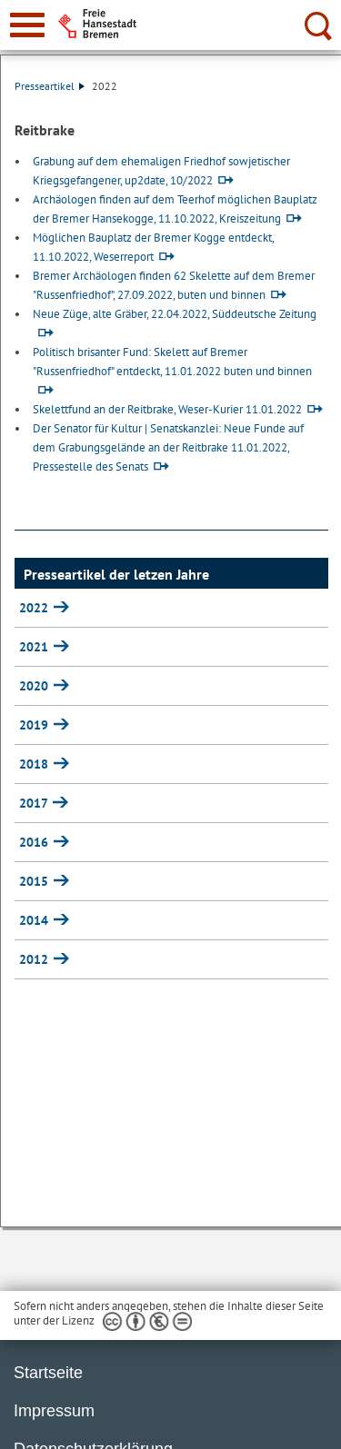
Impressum (54, 1411)
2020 (35, 686)
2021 (35, 647)
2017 (35, 803)
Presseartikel (50, 86)
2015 (35, 881)
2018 (35, 764)
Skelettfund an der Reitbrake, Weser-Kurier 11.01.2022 (167, 409)
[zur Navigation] (27, 25)
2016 (35, 842)
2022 (35, 608)
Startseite (48, 1373)
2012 (35, 959)
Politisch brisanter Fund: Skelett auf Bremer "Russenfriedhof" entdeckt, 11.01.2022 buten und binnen (172, 361)
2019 (35, 725)
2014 (35, 920)
